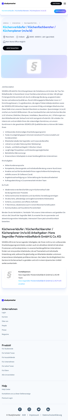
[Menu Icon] (64, 3)
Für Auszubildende (8, 357)
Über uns (5, 321)
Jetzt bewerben (60, 11)
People (4, 325)
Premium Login (7, 398)
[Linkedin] (48, 409)
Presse (4, 330)
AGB (24, 415)
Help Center (6, 389)
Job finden (56, 3)
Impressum (34, 415)
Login (4, 312)
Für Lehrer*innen (8, 366)
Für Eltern (5, 370)
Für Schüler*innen (8, 353)
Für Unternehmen (8, 361)
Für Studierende (7, 348)
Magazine (5, 334)
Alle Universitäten (8, 375)
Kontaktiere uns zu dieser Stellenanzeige (16, 393)
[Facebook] (20, 409)
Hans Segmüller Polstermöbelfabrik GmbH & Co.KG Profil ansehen (39, 282)
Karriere (5, 317)
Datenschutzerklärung (52, 415)
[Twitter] (39, 409)
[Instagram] (29, 409)
